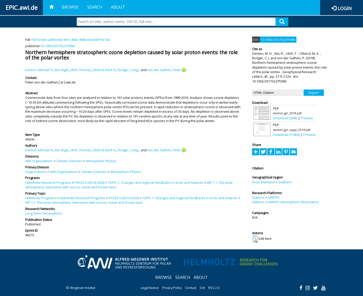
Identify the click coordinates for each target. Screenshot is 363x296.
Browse (70, 7)
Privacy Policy (172, 287)
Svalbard (284, 182)
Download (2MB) (285, 118)
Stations (258, 197)
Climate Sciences (69, 161)
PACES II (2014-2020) (89, 182)
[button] (255, 239)
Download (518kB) (286, 134)
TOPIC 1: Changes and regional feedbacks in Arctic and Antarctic (155, 182)
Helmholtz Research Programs (48, 182)
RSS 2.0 (213, 287)
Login (345, 8)
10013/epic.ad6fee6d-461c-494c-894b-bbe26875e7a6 (70, 39)
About (118, 7)
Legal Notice (150, 287)
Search (94, 7)
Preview (307, 118)
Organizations (35, 171)
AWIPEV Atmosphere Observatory (293, 202)
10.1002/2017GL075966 (58, 46)
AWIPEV (274, 197)
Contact (190, 287)
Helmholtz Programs (40, 198)
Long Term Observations (43, 213)
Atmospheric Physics (101, 161)
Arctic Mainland (263, 182)
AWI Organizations (39, 161)
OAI (202, 287)
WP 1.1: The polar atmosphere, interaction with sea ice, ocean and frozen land (83, 202)
